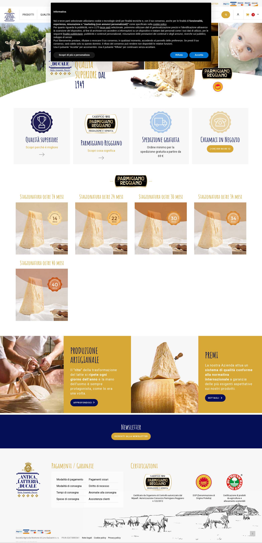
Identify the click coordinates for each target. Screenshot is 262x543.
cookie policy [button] (159, 24)
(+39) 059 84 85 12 (220, 149)
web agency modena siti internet (26, 542)
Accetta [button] (199, 55)
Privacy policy (114, 538)
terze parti (105, 27)
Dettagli (215, 398)
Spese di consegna (67, 499)
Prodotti (28, 15)
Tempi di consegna (67, 492)
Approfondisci (84, 402)
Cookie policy (100, 538)
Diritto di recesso (99, 486)
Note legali (87, 538)
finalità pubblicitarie (73, 34)
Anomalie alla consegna (102, 492)
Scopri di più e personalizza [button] (74, 55)
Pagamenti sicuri (98, 479)
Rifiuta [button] (179, 55)
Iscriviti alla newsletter (131, 436)
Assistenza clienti (99, 499)
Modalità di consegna (69, 486)
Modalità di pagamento (69, 479)
